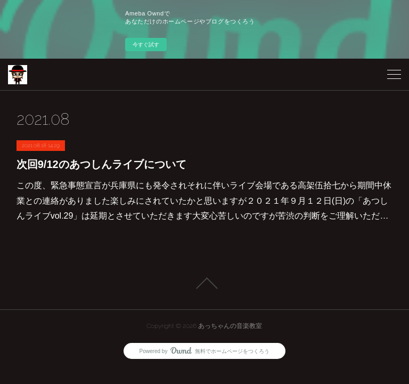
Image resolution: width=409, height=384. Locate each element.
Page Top (204, 283)
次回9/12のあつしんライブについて (101, 164)
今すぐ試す (146, 44)
